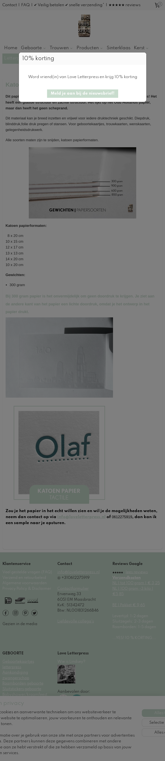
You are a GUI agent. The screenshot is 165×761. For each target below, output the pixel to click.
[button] (82, 93)
